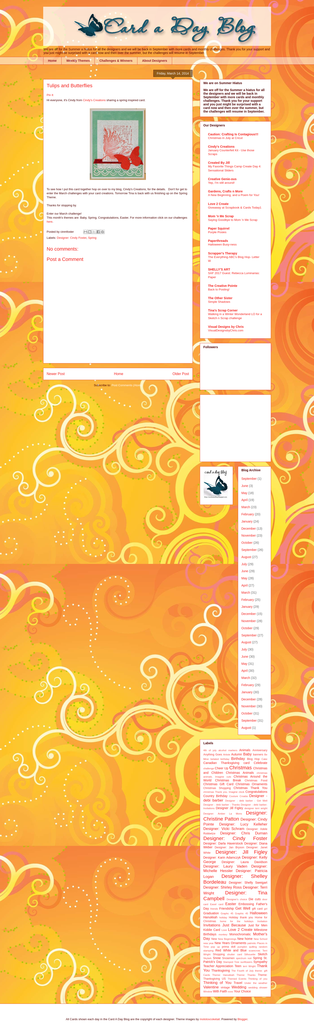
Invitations (211, 925)
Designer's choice (237, 899)
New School (260, 939)
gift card (257, 908)
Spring (92, 237)
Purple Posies (217, 232)
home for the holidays (237, 921)
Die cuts (255, 899)
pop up (215, 946)
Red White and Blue (231, 950)
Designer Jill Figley (229, 808)
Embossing (246, 904)
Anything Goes (212, 754)
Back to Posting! (219, 289)
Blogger (242, 1019)
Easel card (216, 904)
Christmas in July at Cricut (225, 138)
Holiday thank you (241, 917)
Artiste (226, 754)
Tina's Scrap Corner (223, 310)
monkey (223, 934)
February (247, 514)
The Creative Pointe (222, 286)
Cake (264, 759)
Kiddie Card (211, 930)
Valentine (211, 987)
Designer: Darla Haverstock (223, 843)
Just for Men (257, 925)
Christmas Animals (240, 772)
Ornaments (238, 943)
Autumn (236, 754)
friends (214, 908)
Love (224, 930)
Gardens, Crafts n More (225, 191)
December (248, 528)
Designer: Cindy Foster (71, 237)
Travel (238, 983)
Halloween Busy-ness (222, 244)
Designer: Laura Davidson (244, 862)
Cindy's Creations (94, 100)
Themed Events (237, 978)
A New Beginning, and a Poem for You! (233, 195)
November (248, 535)
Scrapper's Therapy (222, 253)
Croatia (244, 796)
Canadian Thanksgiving (221, 763)
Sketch (262, 954)
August (246, 557)
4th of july (210, 750)
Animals (244, 750)
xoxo (230, 991)
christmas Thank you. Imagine (220, 792)
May (244, 493)
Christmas (240, 767)
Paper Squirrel (219, 228)
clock (241, 792)
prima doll (228, 946)
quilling (253, 946)
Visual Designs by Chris (226, 326)
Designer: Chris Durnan (243, 833)
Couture (233, 796)
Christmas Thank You (250, 788)
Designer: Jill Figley (241, 852)
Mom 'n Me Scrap (221, 216)
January (247, 521)
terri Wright (249, 966)
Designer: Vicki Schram (223, 829)
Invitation (262, 921)
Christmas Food (256, 780)
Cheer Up (221, 768)
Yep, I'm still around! (221, 182)
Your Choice (242, 991)
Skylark (207, 958)
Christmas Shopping (217, 788)
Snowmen (228, 958)
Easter (230, 904)
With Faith (220, 991)
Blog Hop (253, 759)
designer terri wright (255, 808)
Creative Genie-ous (222, 179)
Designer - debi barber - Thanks (221, 804)
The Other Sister (220, 298)
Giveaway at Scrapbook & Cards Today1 (235, 207)
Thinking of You (217, 983)
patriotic (251, 943)
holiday (223, 917)
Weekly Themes (78, 60)
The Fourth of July (242, 970)
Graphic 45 (241, 913)
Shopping (219, 954)
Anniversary (259, 750)
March (245, 507)
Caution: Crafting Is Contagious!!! (233, 134)
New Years (222, 943)
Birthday (238, 759)
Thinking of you (257, 978)
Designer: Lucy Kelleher (243, 824)
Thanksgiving (220, 970)
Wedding (239, 987)
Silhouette (250, 954)
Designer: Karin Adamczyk (222, 857)
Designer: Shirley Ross (222, 887)
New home (244, 939)
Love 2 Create (218, 204)
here (50, 221)
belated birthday (220, 759)
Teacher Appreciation (218, 966)
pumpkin (242, 946)
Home (52, 60)
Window (207, 991)
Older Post (181, 374)
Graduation (211, 913)
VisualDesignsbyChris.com (226, 330)
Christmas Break (228, 780)
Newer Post (56, 374)
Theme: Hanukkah (223, 975)
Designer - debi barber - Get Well (246, 800)
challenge (208, 768)
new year (208, 943)
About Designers (154, 60)
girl (265, 908)
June (244, 486)
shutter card (234, 954)
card (247, 763)
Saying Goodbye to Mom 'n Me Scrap (233, 220)
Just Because (234, 925)
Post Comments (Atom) (127, 385)
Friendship (226, 908)
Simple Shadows (219, 301)
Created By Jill (219, 162)
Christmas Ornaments (251, 784)
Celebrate (260, 763)
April (244, 500)
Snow (217, 958)
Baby (247, 754)
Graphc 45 (227, 913)
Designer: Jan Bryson (229, 847)
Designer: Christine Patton (235, 816)
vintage (225, 987)
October (247, 542)
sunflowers (246, 962)
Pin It (50, 95)
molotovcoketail (210, 1019)
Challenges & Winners (115, 60)
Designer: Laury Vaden (225, 866)
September (249, 478)
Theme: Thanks (246, 975)
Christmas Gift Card (218, 784)
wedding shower (257, 987)
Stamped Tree (231, 962)
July (244, 564)
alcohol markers (227, 750)
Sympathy (260, 962)
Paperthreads (218, 241)
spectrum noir (244, 958)
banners (258, 754)
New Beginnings (227, 939)
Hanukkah (210, 917)
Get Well (242, 908)
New (214, 939)
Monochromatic (240, 934)
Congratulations (256, 791)
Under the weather (255, 983)
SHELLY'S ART (219, 269)
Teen (238, 966)
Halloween (258, 913)
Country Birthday (215, 796)
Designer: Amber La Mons (222, 813)
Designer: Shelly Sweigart (248, 882)
